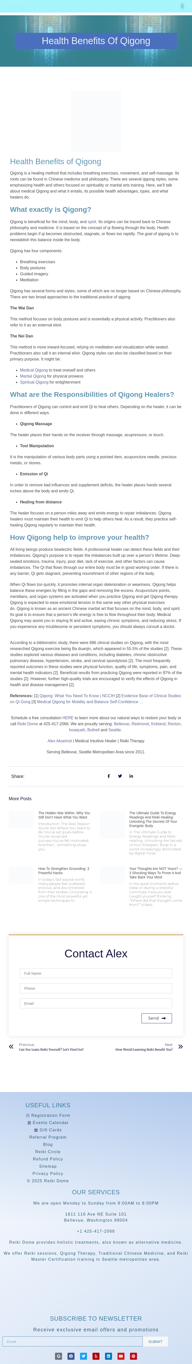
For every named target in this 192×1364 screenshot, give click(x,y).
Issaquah (77, 730)
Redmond (140, 724)
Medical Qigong (34, 370)
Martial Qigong (33, 376)
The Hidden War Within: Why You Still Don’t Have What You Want (64, 815)
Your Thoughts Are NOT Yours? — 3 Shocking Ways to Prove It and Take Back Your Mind (155, 873)
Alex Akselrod (60, 741)
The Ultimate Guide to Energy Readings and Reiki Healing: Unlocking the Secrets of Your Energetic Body (153, 819)
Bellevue (121, 724)
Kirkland (158, 724)
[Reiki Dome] (96, 1299)
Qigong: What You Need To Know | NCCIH (77, 696)
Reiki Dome (27, 724)
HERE (68, 718)
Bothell (93, 730)
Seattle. (115, 730)
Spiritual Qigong (34, 382)
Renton (174, 724)
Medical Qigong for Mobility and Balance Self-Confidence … (90, 702)
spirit (92, 222)
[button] (182, 6)
